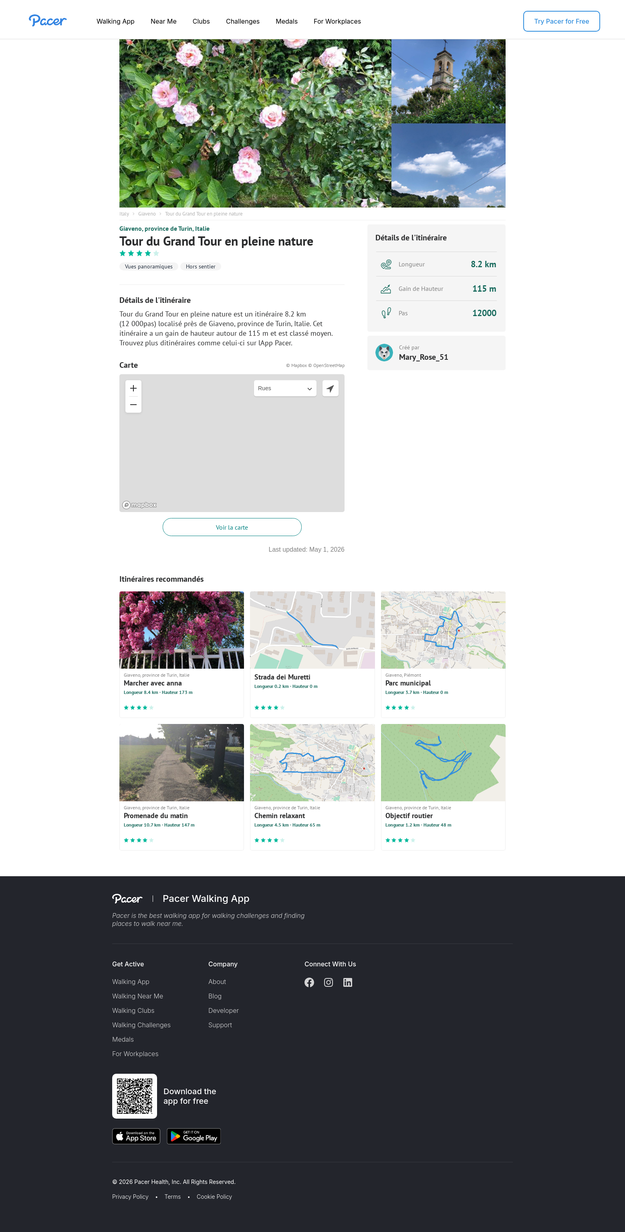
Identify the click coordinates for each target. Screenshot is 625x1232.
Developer (223, 1010)
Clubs (201, 21)
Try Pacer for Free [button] (561, 21)
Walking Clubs (133, 1010)
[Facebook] (309, 983)
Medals (287, 21)
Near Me (164, 21)
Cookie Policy (214, 1197)
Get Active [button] (128, 964)
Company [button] (223, 964)
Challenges (243, 21)
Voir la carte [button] (232, 527)
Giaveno (147, 213)
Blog (215, 996)
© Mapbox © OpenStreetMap (315, 365)
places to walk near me (146, 923)
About (217, 982)
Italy (124, 213)
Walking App (116, 21)
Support (220, 1025)
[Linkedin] (348, 983)
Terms (173, 1197)
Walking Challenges (141, 1025)
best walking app (175, 915)
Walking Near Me (137, 996)
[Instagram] (328, 983)
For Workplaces (337, 21)
